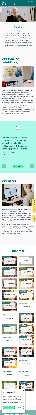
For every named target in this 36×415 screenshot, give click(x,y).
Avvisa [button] (19, 407)
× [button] (23, 390)
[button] (13, 411)
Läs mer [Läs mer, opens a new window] (5, 404)
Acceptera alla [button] (9, 407)
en (29, 1)
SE (26, 1)
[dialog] (13, 401)
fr (33, 1)
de (31, 1)
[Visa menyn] (33, 3)
